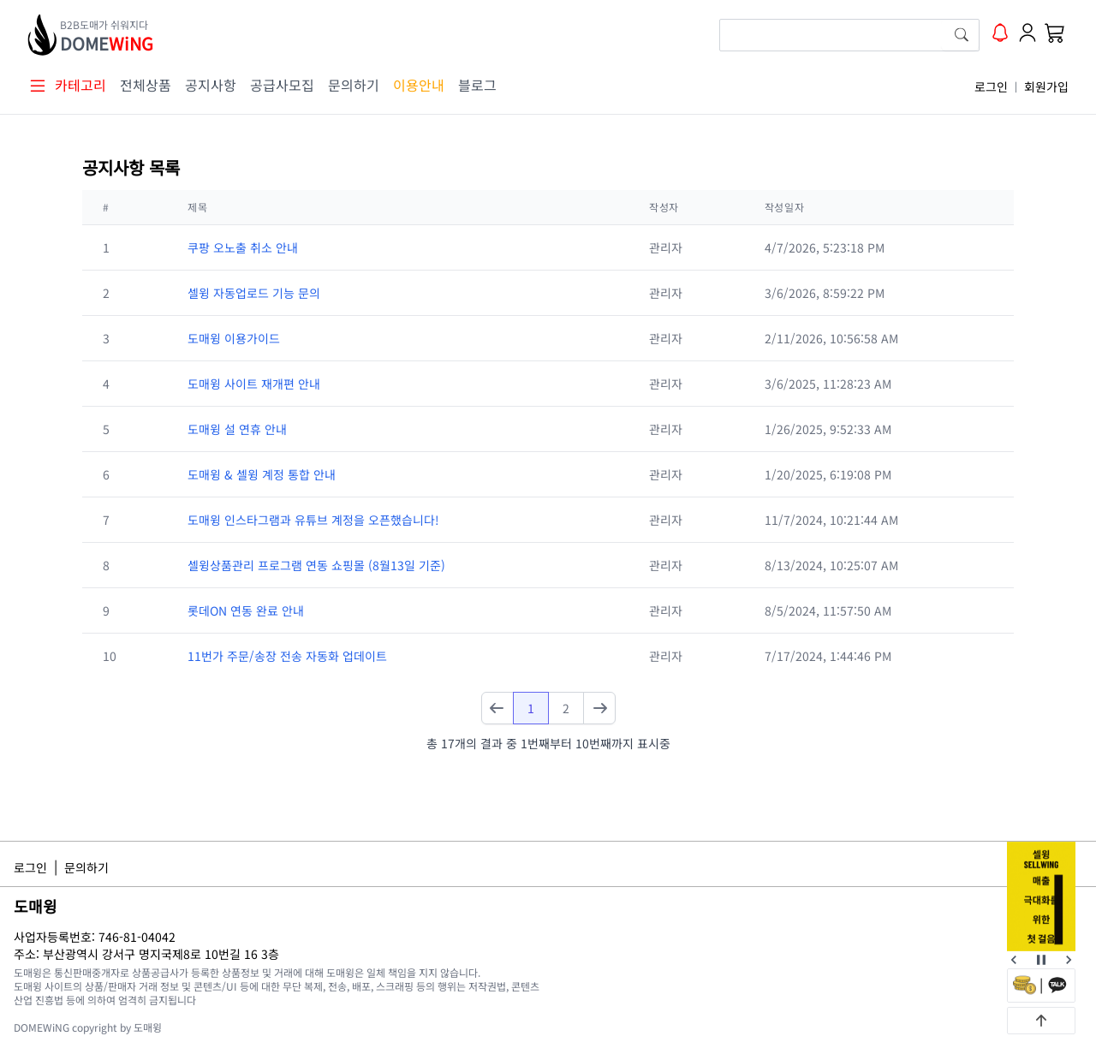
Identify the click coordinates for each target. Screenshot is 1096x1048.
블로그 (477, 84)
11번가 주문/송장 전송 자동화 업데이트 (287, 655)
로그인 (991, 86)
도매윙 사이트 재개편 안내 (254, 383)
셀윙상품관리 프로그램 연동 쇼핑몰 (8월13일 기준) (316, 565)
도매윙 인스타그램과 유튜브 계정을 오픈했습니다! (313, 519)
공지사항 (210, 84)
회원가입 (1046, 86)
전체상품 (145, 84)
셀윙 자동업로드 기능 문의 (254, 292)
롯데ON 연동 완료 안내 (246, 610)
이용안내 (418, 84)
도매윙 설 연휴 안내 (237, 429)
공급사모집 (282, 84)
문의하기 (353, 84)
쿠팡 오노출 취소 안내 (243, 247)
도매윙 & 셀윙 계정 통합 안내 (262, 474)
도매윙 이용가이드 (234, 338)
